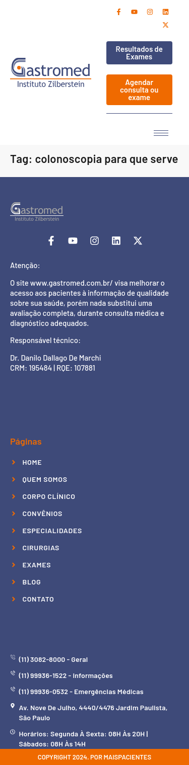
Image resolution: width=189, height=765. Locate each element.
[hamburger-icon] (161, 133)
